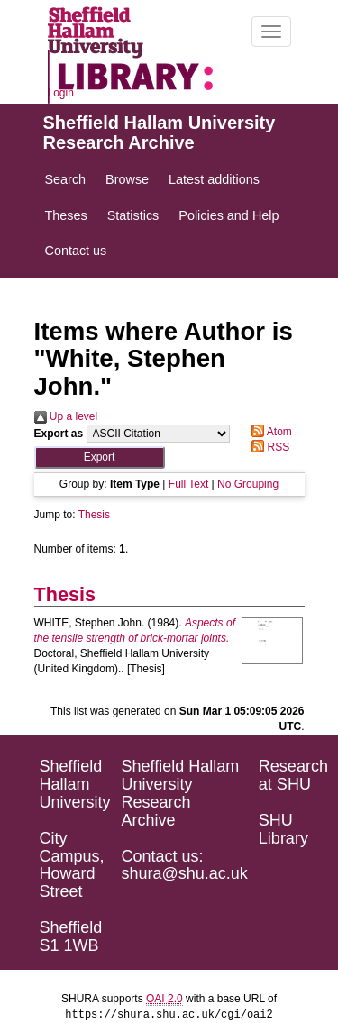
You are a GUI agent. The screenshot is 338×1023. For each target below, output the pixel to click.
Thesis (94, 514)
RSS (267, 447)
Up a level (66, 416)
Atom (269, 431)
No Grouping (248, 484)
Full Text (188, 484)
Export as (59, 433)
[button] (99, 457)
